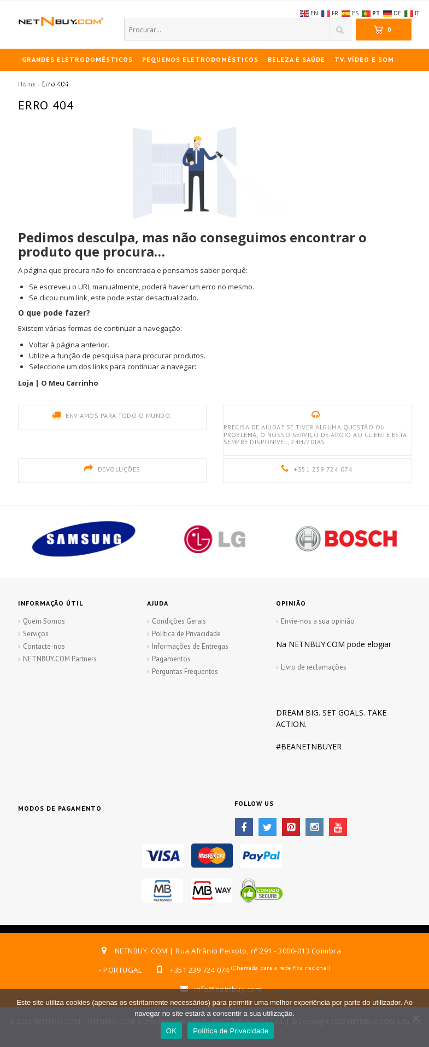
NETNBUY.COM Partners (60, 659)
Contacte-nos (44, 646)
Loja (25, 383)
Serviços (36, 633)
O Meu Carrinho (69, 383)
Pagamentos (171, 659)
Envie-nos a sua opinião (318, 621)
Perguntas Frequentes (185, 671)
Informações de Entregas (190, 646)
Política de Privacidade (186, 633)
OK (171, 1031)
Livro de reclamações (313, 667)
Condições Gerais (179, 621)
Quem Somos (44, 621)
